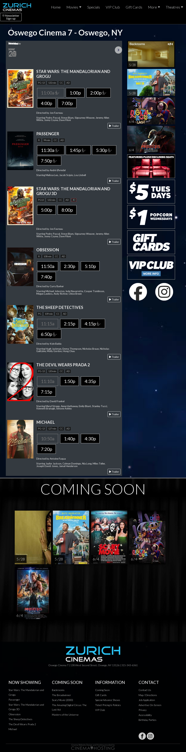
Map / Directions (148, 695)
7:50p (49, 160)
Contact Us (145, 690)
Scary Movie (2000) (62, 699)
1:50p (69, 381)
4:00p (46, 103)
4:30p (90, 438)
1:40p (69, 438)
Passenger (14, 699)
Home (56, 7)
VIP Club (113, 7)
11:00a (50, 92)
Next (118, 50)
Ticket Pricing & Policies (108, 705)
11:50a (47, 266)
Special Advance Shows (107, 699)
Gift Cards (134, 7)
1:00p (75, 92)
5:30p (104, 150)
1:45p (78, 150)
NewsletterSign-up (10, 17)
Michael (13, 729)
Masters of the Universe (65, 714)
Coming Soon (102, 690)
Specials (93, 7)
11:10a (47, 381)
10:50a (47, 438)
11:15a (47, 323)
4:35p (90, 381)
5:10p (90, 266)
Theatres (173, 7)
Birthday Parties (147, 719)
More (152, 7)
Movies (72, 7)
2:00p (98, 92)
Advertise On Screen (150, 705)
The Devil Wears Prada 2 (22, 724)
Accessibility (145, 715)
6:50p (49, 334)
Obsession (15, 714)
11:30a (50, 150)
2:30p (69, 266)
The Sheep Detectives (20, 719)
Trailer (114, 125)
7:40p (46, 276)
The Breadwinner (61, 695)
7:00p (67, 103)
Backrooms (58, 690)
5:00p (46, 210)
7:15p (46, 391)
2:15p (69, 323)
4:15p (93, 323)
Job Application (147, 699)
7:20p (46, 449)
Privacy (143, 709)
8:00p (67, 210)
